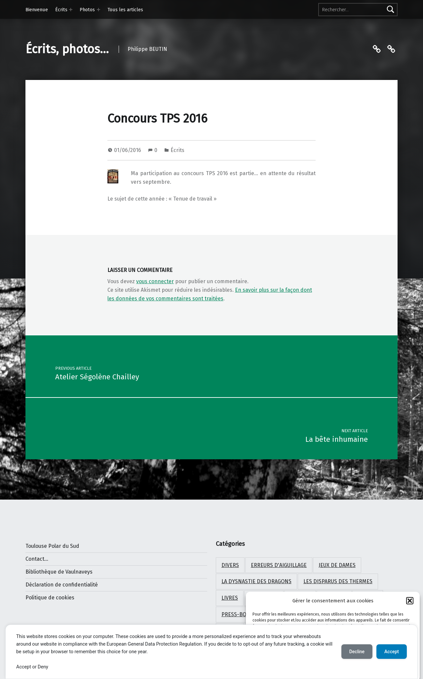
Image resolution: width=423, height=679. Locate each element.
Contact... (36, 559)
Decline (357, 651)
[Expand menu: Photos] (98, 9)
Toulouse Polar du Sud (52, 546)
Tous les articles (125, 10)
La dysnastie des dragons (256, 581)
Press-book (237, 614)
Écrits (61, 10)
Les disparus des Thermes (337, 581)
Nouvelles (264, 598)
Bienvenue (36, 10)
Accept (391, 651)
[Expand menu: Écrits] (70, 9)
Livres (229, 598)
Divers (230, 565)
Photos (87, 10)
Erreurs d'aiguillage (279, 565)
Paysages (334, 598)
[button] (409, 610)
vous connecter (155, 281)
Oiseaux (300, 598)
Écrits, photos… (67, 49)
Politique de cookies (49, 597)
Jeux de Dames (337, 565)
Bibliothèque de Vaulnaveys (59, 572)
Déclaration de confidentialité (61, 585)
